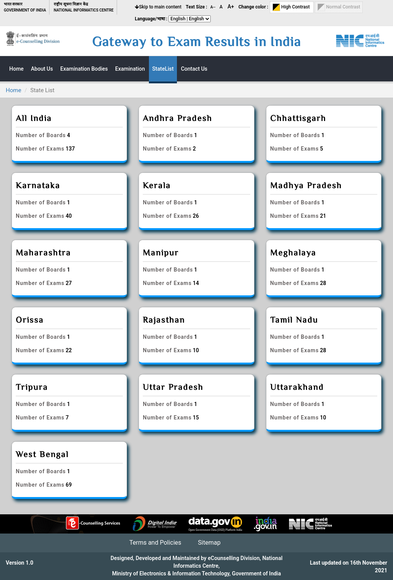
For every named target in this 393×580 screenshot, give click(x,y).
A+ (231, 6)
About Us (42, 69)
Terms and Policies (155, 542)
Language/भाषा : (151, 19)
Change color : (253, 7)
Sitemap (209, 542)
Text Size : (196, 7)
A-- (213, 7)
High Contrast (291, 7)
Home (13, 90)
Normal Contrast (338, 7)
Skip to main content (158, 7)
